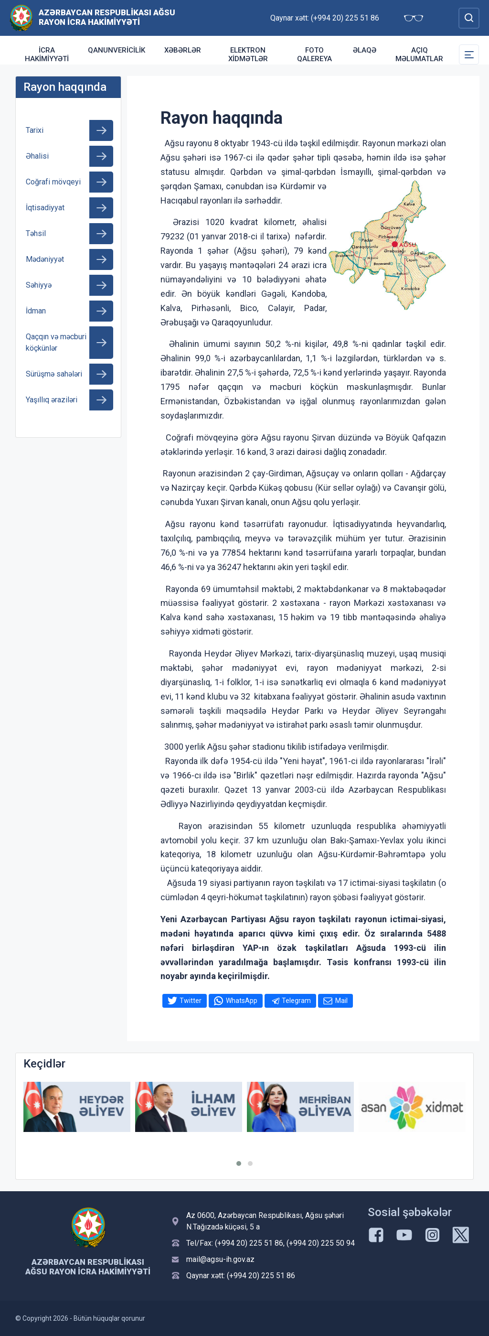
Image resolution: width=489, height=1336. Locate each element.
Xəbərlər (182, 50)
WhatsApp (241, 1000)
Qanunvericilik (116, 50)
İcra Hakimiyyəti (47, 54)
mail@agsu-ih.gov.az (220, 1259)
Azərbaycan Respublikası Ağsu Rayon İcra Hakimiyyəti (107, 17)
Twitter (191, 1000)
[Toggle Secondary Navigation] (468, 54)
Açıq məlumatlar (419, 54)
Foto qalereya (314, 54)
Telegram (296, 1000)
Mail (341, 1000)
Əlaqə (364, 50)
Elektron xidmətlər (248, 54)
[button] (238, 1163)
